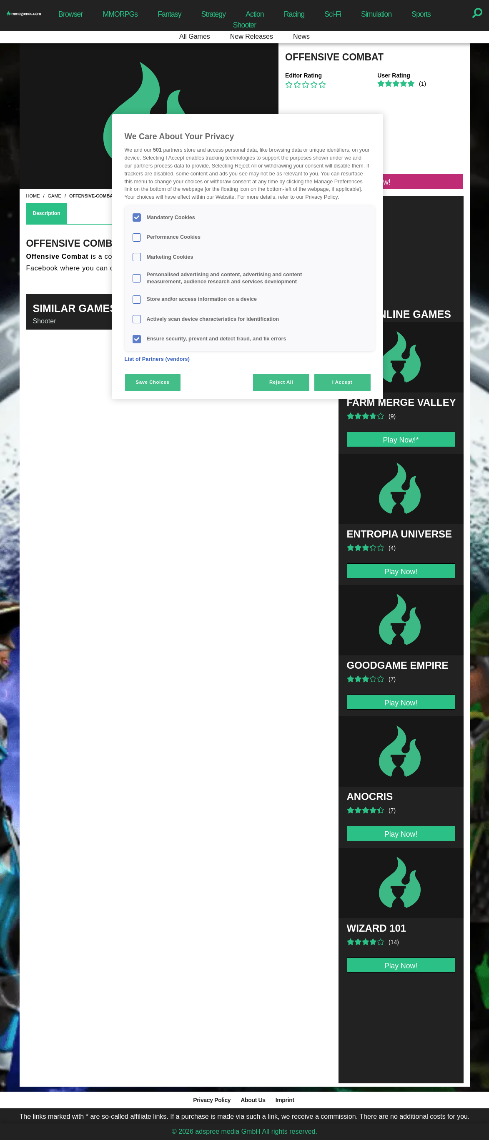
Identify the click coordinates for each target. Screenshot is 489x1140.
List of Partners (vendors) (157, 359)
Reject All (281, 382)
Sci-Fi (332, 14)
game (54, 195)
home (33, 195)
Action (255, 14)
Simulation (376, 14)
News (301, 36)
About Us (253, 1100)
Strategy (213, 14)
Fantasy (169, 14)
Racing (294, 14)
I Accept (342, 382)
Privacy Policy (212, 1100)
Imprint (285, 1100)
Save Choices (153, 382)
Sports (421, 14)
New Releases (251, 36)
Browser (70, 14)
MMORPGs (120, 14)
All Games (194, 36)
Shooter (244, 25)
